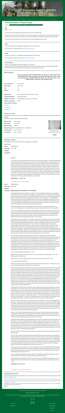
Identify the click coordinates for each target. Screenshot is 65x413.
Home (5, 19)
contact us (50, 383)
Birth (11, 24)
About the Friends (52, 403)
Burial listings (32, 403)
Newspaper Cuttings (38, 24)
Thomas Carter (7, 107)
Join (51, 19)
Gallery (37, 19)
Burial (18, 24)
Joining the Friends (52, 405)
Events (47, 19)
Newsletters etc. (13, 405)
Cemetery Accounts (29, 24)
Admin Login (32, 398)
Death (14, 24)
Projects (16, 19)
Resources (42, 19)
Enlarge (54, 134)
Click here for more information (9, 382)
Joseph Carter (7, 109)
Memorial (22, 24)
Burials (29, 19)
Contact (55, 19)
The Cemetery (23, 19)
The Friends (10, 19)
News (33, 19)
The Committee (52, 408)
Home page (13, 403)
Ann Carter (6, 105)
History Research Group (29, 48)
